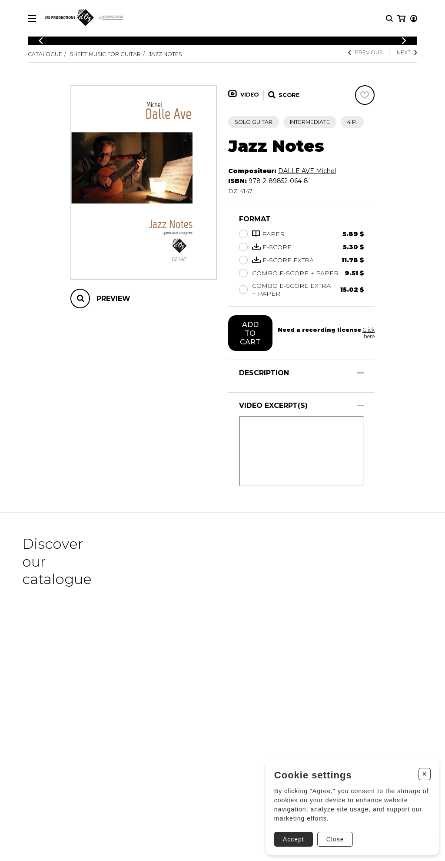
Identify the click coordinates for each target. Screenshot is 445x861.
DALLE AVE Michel (307, 171)
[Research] (389, 18)
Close (332, 836)
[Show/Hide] (360, 373)
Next (407, 52)
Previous (365, 52)
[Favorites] (365, 95)
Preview (113, 298)
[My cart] (413, 18)
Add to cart (250, 333)
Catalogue (45, 54)
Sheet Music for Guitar (105, 54)
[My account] (400, 18)
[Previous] (41, 41)
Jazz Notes (166, 54)
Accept (290, 836)
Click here (368, 333)
